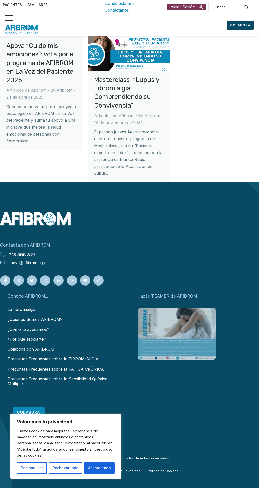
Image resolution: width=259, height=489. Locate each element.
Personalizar (32, 468)
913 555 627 (22, 255)
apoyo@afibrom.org (26, 262)
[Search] (246, 7)
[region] (65, 446)
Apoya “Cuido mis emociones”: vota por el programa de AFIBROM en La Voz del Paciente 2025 (40, 63)
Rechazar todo (65, 468)
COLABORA (240, 25)
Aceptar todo (99, 468)
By (61, 90)
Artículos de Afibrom (26, 90)
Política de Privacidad (123, 471)
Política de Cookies (163, 471)
